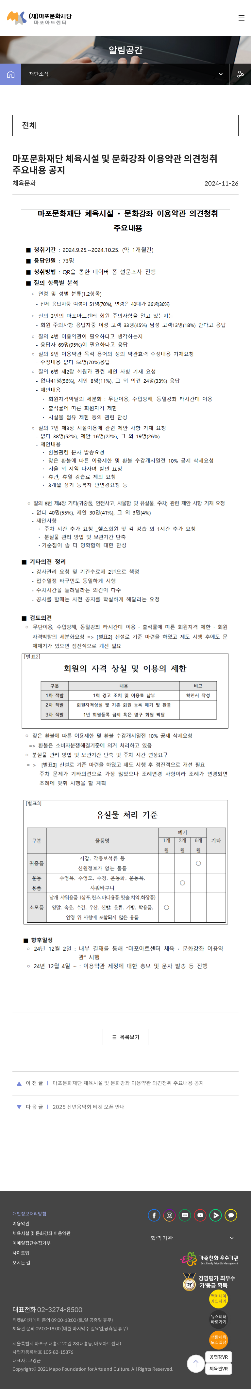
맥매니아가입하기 (218, 1298)
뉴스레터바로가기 (218, 1319)
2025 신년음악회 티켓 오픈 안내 (89, 1107)
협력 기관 (162, 1238)
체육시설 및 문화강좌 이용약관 (41, 1233)
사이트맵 (20, 1253)
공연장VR (218, 1357)
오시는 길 (21, 1263)
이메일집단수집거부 (31, 1243)
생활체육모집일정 (218, 1340)
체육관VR (218, 1369)
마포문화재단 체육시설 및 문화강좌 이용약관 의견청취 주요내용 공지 (128, 1083)
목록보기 (126, 1037)
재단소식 (39, 74)
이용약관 (20, 1224)
